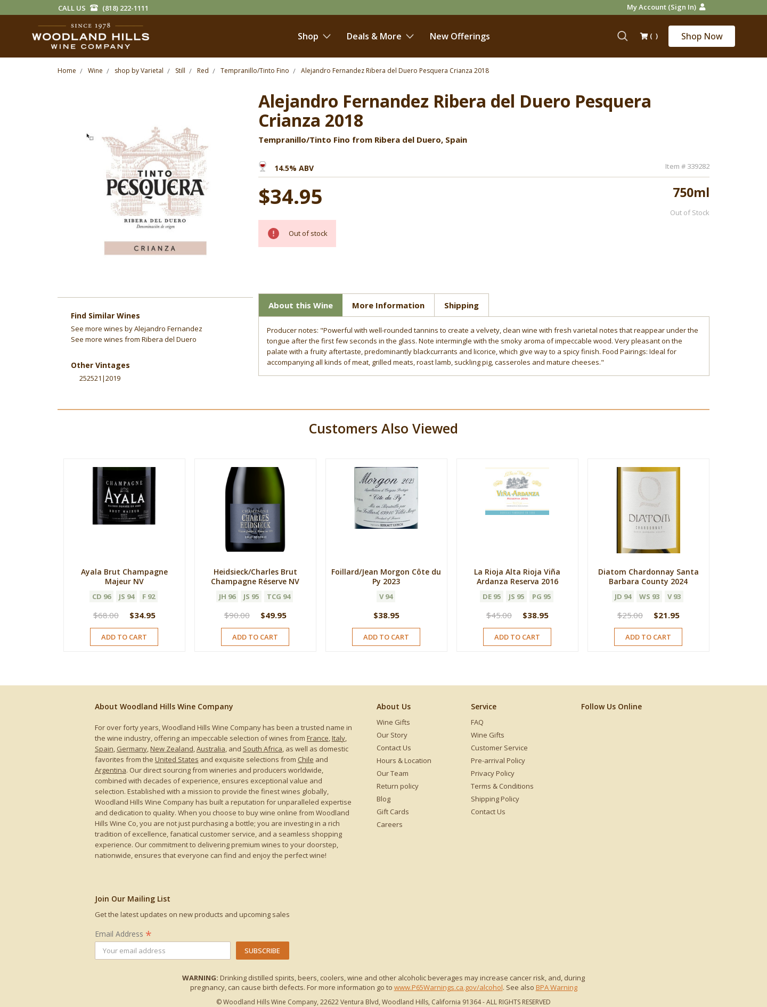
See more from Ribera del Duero (134, 339)
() (649, 36)
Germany (132, 749)
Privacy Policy (493, 773)
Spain (104, 749)
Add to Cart (124, 637)
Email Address (123, 934)
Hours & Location (404, 760)
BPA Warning (556, 987)
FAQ (477, 722)
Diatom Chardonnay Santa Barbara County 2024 (648, 576)
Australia (211, 749)
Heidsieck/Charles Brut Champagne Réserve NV (255, 576)
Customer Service (499, 747)
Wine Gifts (393, 722)
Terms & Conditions (502, 786)
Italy (338, 738)
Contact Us (394, 747)
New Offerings (460, 36)
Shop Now (702, 36)
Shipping (461, 305)
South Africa (262, 749)
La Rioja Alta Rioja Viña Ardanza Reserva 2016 (517, 576)
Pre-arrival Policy (498, 760)
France (318, 738)
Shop (314, 36)
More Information (388, 305)
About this (300, 305)
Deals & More (380, 36)
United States (177, 759)
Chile (306, 759)
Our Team (393, 773)
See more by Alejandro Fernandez (136, 328)
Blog (383, 799)
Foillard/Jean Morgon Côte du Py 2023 (386, 576)
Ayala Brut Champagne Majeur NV (124, 576)
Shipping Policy (495, 799)
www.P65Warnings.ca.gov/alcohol (448, 987)
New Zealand (171, 749)
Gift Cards (393, 811)
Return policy (398, 786)
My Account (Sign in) (666, 7)
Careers (390, 824)
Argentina (110, 770)
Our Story (392, 735)
